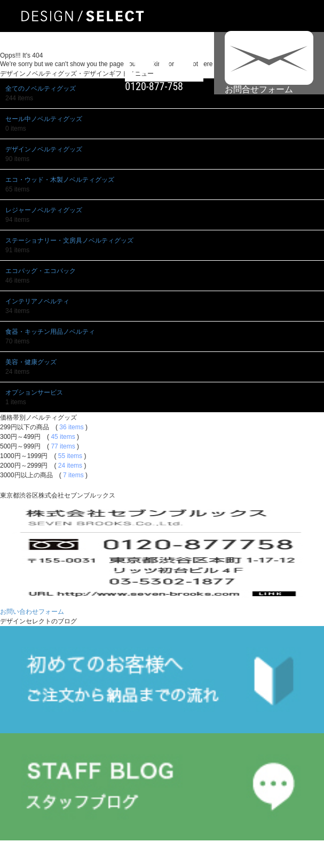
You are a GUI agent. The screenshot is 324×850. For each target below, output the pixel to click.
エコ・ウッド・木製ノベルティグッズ (59, 179)
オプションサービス (34, 392)
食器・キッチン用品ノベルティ (50, 331)
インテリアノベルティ (37, 301)
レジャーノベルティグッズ (43, 210)
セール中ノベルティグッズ (43, 119)
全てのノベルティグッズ (40, 88)
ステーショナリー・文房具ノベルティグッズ (69, 240)
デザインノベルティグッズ (43, 149)
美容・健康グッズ (31, 362)
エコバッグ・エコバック (40, 271)
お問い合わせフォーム (32, 611)
